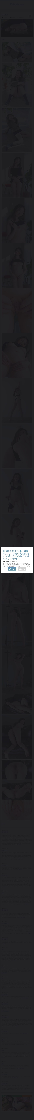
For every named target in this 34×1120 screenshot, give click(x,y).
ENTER (12, 569)
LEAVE (22, 569)
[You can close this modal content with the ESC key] (17, 560)
